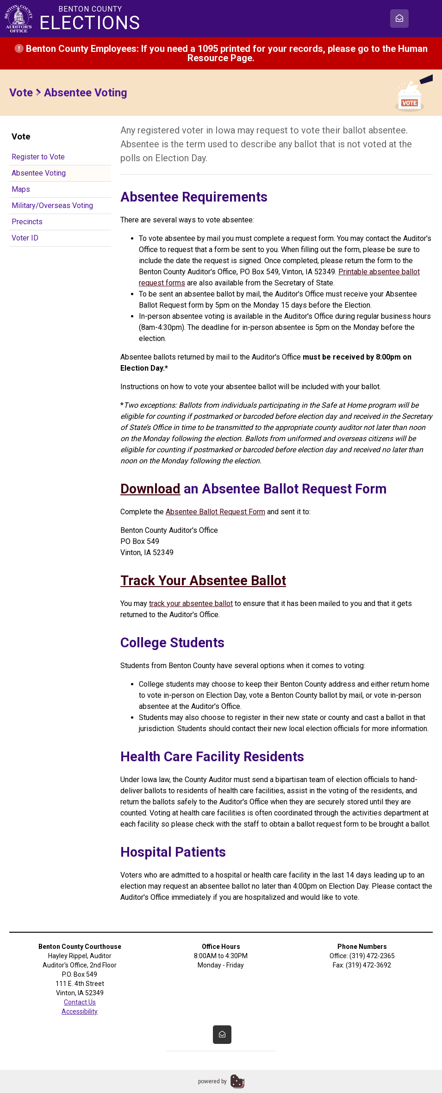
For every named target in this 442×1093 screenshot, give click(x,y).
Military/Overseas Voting (52, 205)
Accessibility (80, 1011)
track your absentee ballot (191, 603)
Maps (21, 189)
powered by (212, 1081)
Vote (21, 92)
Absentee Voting (39, 173)
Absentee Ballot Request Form (215, 511)
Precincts (27, 221)
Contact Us (80, 1002)
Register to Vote (38, 156)
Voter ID (25, 238)
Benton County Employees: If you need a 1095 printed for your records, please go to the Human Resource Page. (221, 53)
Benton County (90, 18)
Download (150, 489)
